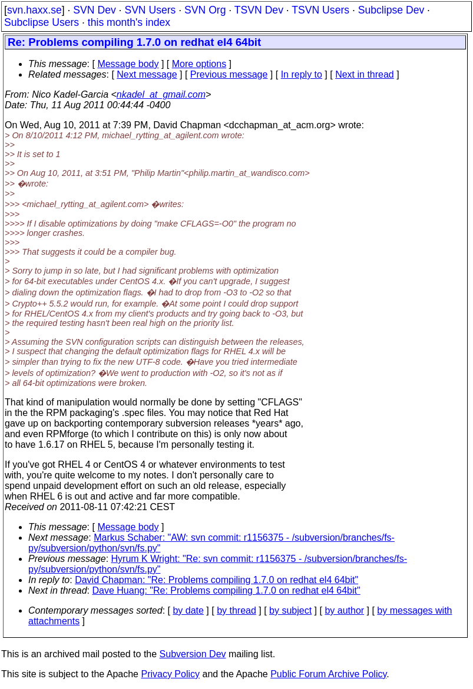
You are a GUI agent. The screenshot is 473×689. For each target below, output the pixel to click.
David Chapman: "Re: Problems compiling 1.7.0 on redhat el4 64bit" (216, 580)
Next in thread (364, 74)
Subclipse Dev (391, 10)
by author (344, 610)
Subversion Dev (193, 654)
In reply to (301, 74)
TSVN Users (320, 10)
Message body (127, 64)
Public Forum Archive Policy (328, 674)
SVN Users (150, 10)
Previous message (229, 74)
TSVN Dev (258, 10)
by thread (236, 610)
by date (188, 610)
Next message (147, 74)
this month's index (129, 22)
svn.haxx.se (34, 10)
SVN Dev (94, 10)
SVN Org (205, 10)
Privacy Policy (170, 674)
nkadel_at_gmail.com (161, 94)
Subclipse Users (41, 22)
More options (199, 64)
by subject (290, 610)
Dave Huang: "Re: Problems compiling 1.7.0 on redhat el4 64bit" (226, 590)
